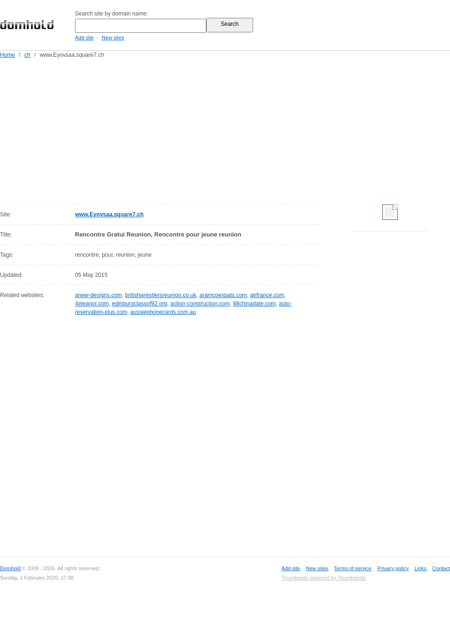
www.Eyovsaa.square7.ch (109, 214)
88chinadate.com (254, 303)
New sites (113, 37)
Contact (441, 568)
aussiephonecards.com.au (163, 312)
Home (7, 55)
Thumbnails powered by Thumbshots (323, 578)
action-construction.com (200, 303)
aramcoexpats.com (223, 295)
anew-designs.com (98, 295)
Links (420, 568)
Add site (84, 37)
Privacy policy (393, 568)
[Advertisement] (179, 129)
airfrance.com (267, 295)
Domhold (10, 568)
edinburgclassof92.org (139, 303)
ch (27, 55)
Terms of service (352, 568)
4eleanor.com (92, 303)
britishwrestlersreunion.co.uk (160, 295)
